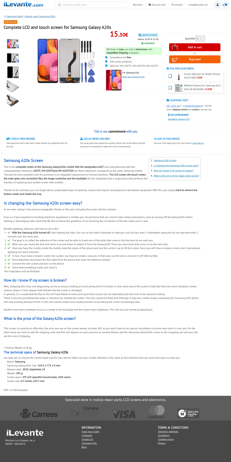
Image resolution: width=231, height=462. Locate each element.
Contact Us (87, 439)
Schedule (177, 4)
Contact (137, 4)
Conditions (164, 435)
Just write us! (198, 143)
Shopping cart (226, 5)
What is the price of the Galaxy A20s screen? (176, 175)
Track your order (157, 4)
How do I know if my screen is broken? (173, 170)
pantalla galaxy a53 (179, 119)
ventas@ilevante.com (198, 4)
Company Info (89, 443)
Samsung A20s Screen (165, 160)
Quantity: (190, 38)
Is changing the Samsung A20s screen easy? (176, 165)
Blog (84, 447)
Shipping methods (168, 431)
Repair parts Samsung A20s (133, 77)
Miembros (217, 5)
